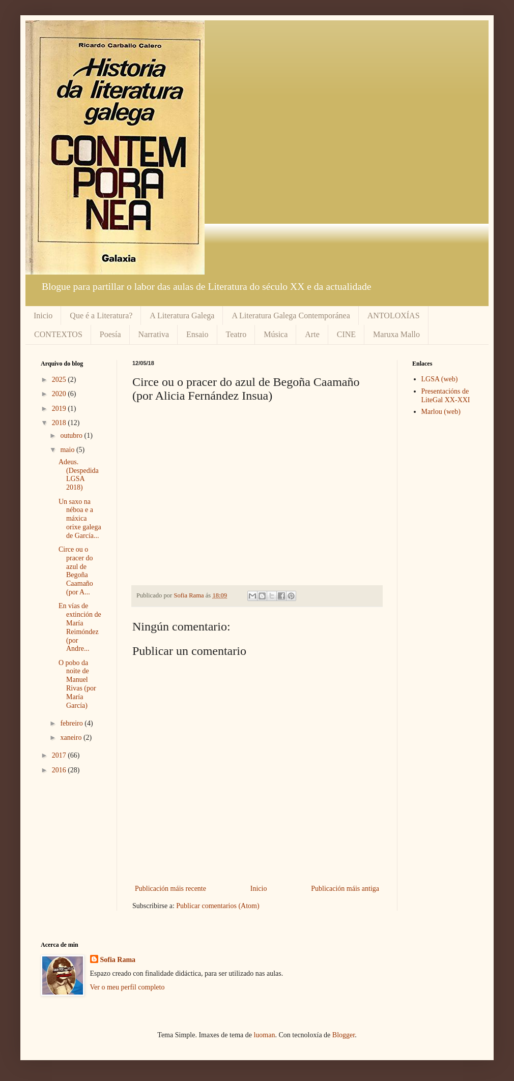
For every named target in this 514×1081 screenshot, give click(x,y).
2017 (60, 755)
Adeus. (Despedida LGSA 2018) (79, 474)
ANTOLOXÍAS (393, 315)
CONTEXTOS (58, 334)
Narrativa (153, 334)
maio (68, 450)
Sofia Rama (118, 960)
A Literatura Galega (182, 315)
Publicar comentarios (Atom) (217, 906)
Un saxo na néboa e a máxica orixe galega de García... (80, 518)
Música (276, 334)
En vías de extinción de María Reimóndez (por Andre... (80, 627)
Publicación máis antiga (345, 888)
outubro (72, 435)
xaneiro (71, 737)
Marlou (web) (441, 411)
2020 (60, 394)
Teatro (236, 334)
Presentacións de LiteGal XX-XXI (445, 395)
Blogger (343, 1035)
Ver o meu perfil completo (127, 987)
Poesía (110, 334)
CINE (346, 334)
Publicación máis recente (170, 888)
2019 (60, 408)
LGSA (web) (439, 379)
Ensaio (197, 334)
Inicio (43, 315)
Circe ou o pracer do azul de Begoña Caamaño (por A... (76, 571)
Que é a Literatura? (101, 315)
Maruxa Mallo (396, 334)
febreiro (72, 723)
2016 (60, 770)
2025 (60, 379)
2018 (60, 423)
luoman (264, 1035)
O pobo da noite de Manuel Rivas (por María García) (77, 684)
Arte (312, 334)
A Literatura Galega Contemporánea (291, 315)
